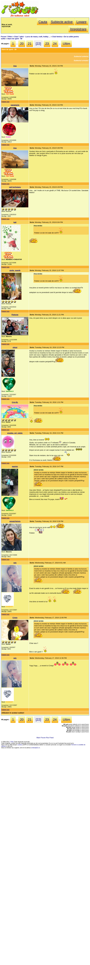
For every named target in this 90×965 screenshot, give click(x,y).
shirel (15, 347)
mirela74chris (15, 521)
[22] (38, 43)
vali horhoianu (15, 187)
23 (47, 43)
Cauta (42, 22)
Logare (81, 22)
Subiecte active (62, 22)
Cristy (14, 618)
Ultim (66, 43)
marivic (15, 466)
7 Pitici (12, 742)
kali (15, 222)
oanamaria (15, 105)
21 (30, 43)
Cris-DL (15, 402)
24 (55, 43)
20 (22, 43)
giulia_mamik (15, 270)
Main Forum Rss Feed (45, 738)
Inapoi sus (5, 102)
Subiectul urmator (81, 60)
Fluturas (15, 315)
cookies (20, 744)
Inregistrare (78, 29)
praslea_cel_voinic (15, 433)
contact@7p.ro (35, 747)
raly (14, 563)
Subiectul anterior (81, 56)
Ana (14, 66)
